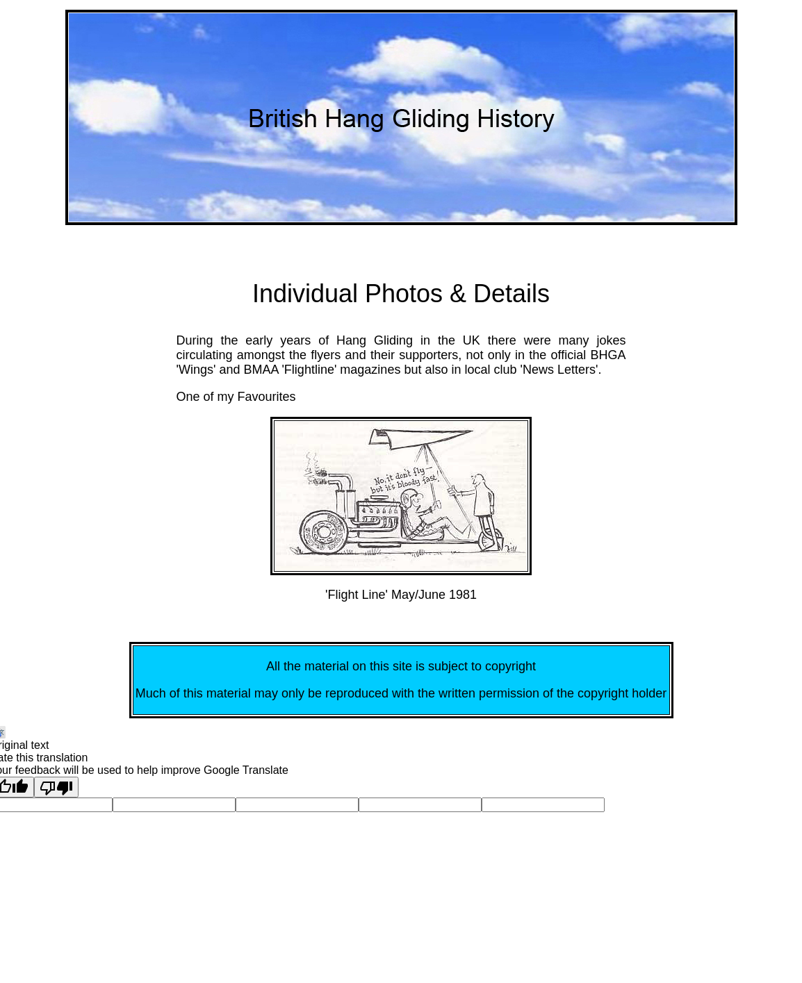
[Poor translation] (56, 787)
